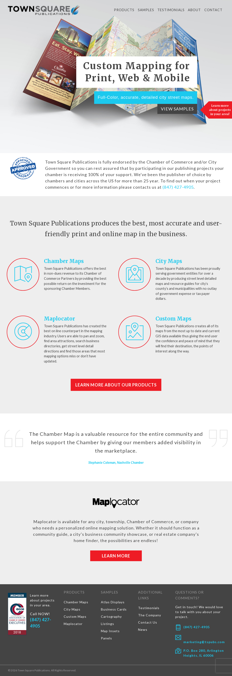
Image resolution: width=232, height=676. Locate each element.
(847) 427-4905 (178, 187)
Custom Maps (173, 318)
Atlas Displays (113, 602)
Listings (107, 624)
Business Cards (114, 609)
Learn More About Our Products (116, 384)
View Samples (177, 108)
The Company (149, 615)
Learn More (116, 555)
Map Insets (110, 631)
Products (124, 10)
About (194, 10)
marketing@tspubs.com (204, 642)
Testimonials (171, 10)
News (142, 630)
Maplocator (59, 318)
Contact (213, 10)
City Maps (169, 261)
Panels (106, 638)
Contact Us (147, 622)
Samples (146, 10)
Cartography (111, 616)
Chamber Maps (64, 261)
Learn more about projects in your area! (220, 110)
